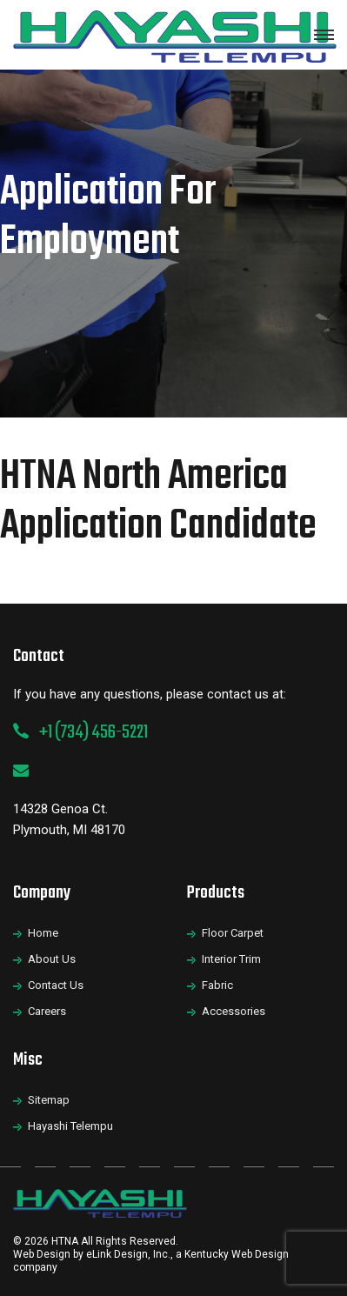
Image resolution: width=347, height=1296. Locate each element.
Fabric (217, 985)
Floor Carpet (233, 932)
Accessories (233, 1011)
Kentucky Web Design (236, 1254)
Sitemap (49, 1099)
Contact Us (55, 985)
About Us (52, 958)
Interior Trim (231, 958)
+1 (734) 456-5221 (93, 732)
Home (43, 932)
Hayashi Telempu (70, 1125)
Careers (47, 1011)
